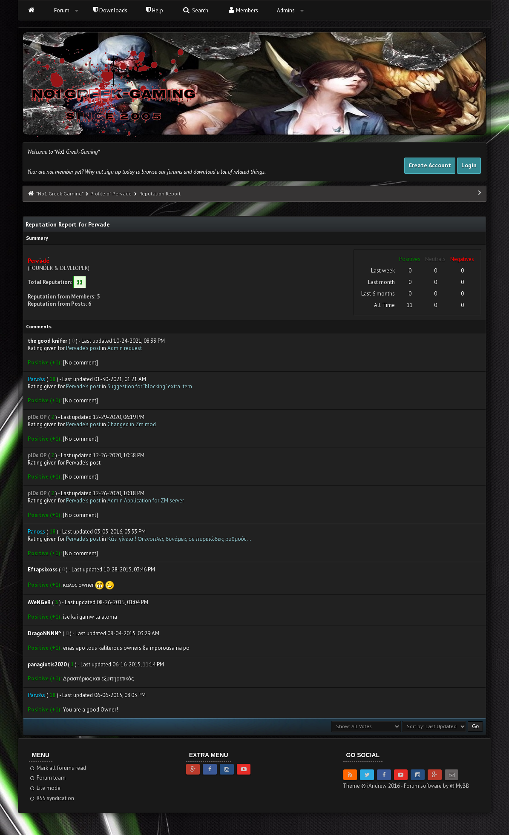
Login (469, 165)
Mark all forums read (57, 768)
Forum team (47, 777)
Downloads (110, 10)
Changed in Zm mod (131, 424)
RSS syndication (51, 798)
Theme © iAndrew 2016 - (373, 785)
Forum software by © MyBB (436, 785)
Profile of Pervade (111, 193)
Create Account (429, 165)
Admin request (124, 348)
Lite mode (44, 788)
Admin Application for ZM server (145, 500)
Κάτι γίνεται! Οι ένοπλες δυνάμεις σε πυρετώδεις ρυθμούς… (179, 538)
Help (154, 10)
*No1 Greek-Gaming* (59, 193)
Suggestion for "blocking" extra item (149, 386)
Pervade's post (83, 348)
